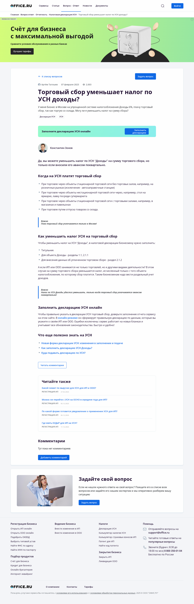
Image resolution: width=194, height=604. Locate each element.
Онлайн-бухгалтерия (21, 569)
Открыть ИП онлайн (21, 528)
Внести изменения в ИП (67, 528)
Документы (102, 5)
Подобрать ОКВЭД (20, 537)
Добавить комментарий (54, 457)
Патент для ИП (106, 541)
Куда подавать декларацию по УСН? (63, 353)
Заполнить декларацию (139, 131)
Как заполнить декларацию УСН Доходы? (66, 348)
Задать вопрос (145, 76)
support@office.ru (158, 532)
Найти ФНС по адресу (22, 545)
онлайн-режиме (68, 318)
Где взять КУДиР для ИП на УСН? (59, 423)
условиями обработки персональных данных (112, 593)
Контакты (72, 586)
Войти (177, 5)
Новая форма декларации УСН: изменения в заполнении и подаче (82, 343)
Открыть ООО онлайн (22, 532)
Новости (87, 5)
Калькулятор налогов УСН (112, 532)
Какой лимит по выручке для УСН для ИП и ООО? (69, 387)
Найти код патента (109, 545)
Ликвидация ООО (108, 561)
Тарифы (88, 586)
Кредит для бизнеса (21, 565)
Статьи (55, 5)
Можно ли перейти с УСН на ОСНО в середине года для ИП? (74, 399)
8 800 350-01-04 (173, 550)
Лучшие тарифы (22, 51)
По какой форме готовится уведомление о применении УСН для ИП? (79, 411)
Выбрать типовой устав (23, 541)
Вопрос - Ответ (71, 5)
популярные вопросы (161, 541)
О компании (52, 586)
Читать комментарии (52, 365)
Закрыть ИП (105, 556)
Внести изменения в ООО (68, 532)
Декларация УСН (47, 116)
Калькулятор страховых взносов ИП (117, 537)
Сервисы (43, 5)
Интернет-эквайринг (22, 573)
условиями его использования (71, 593)
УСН (61, 116)
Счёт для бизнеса (20, 561)
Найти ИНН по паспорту (23, 549)
